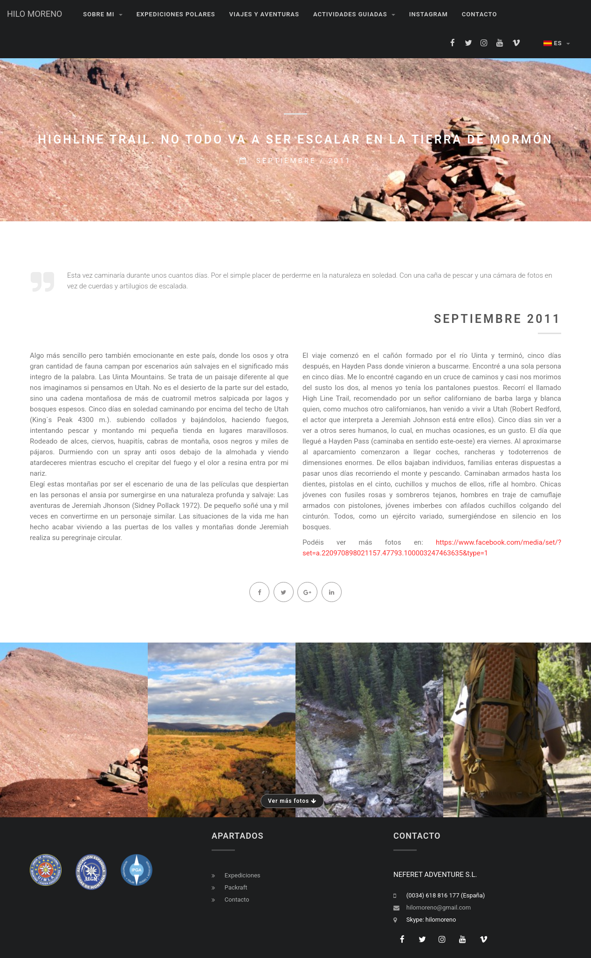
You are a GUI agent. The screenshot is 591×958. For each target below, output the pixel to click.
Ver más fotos (292, 801)
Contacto (479, 14)
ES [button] (556, 43)
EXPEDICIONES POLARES (176, 14)
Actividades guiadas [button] (354, 14)
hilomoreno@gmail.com (438, 907)
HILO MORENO (34, 14)
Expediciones (243, 875)
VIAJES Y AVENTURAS (264, 14)
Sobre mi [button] (102, 14)
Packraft (236, 887)
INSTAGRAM (428, 14)
